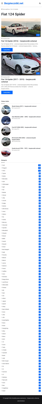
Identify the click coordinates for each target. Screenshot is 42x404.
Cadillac (4, 271)
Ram (3, 385)
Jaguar (4, 301)
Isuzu (3, 382)
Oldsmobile (5, 284)
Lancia (4, 263)
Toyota (4, 173)
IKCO (3, 339)
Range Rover (5, 279)
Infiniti (3, 298)
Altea (3, 331)
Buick (3, 355)
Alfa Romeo (5, 208)
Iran (3, 295)
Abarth (4, 303)
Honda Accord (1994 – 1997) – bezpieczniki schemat (26, 148)
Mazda (4, 192)
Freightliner (5, 388)
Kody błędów (5, 320)
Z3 (3, 369)
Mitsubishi (5, 230)
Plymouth (4, 380)
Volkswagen (5, 184)
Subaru (4, 214)
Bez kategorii (5, 249)
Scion (3, 312)
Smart (3, 246)
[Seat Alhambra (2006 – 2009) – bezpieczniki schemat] (6, 120)
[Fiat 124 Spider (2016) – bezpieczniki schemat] (21, 27)
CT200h (4, 350)
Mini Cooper (5, 361)
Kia (3, 216)
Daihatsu (4, 377)
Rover (3, 325)
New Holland (5, 309)
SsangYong (5, 328)
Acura (3, 344)
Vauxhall (4, 352)
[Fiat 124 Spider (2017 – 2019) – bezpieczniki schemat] (21, 64)
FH (3, 366)
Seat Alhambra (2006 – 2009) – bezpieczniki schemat (26, 116)
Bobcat (4, 257)
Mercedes (4, 178)
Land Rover (5, 282)
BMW (3, 238)
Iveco (3, 274)
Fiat (3, 189)
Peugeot (4, 168)
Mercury (4, 222)
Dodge (4, 203)
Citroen (4, 195)
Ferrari (4, 268)
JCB (3, 317)
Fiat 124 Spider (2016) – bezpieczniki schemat (19, 41)
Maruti (4, 260)
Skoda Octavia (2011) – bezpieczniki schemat (24, 106)
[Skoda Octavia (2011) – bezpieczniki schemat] (6, 110)
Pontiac (4, 287)
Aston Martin (5, 363)
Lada (3, 358)
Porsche (4, 255)
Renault (4, 244)
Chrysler (4, 233)
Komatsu (4, 276)
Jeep (3, 197)
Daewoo (4, 265)
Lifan (3, 314)
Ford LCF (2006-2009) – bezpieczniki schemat (24, 127)
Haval (3, 390)
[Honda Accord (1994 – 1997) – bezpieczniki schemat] (6, 152)
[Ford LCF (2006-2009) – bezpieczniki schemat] (6, 131)
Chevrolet (4, 225)
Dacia (3, 322)
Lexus (3, 211)
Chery (3, 306)
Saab (3, 252)
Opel (3, 187)
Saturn (4, 333)
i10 (3, 342)
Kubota (4, 206)
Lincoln (4, 200)
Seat (3, 293)
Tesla (3, 347)
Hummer (4, 371)
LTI (3, 374)
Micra (3, 336)
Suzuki (4, 241)
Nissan (4, 236)
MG (3, 290)
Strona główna (5, 9)
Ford (3, 165)
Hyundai (4, 227)
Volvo (3, 170)
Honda (4, 219)
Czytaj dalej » (6, 49)
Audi (3, 181)
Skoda (4, 176)
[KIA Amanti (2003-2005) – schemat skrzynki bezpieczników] (6, 141)
